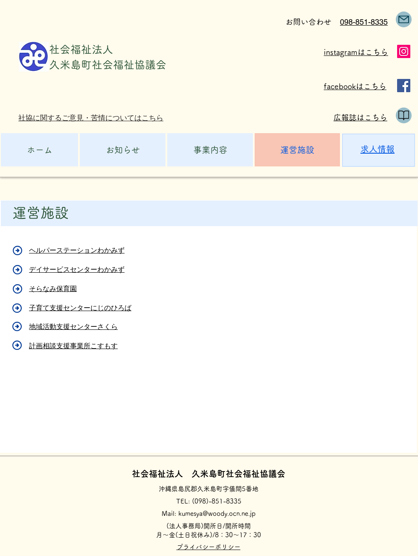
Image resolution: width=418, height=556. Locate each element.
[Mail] (404, 19)
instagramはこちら (356, 52)
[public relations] (404, 115)
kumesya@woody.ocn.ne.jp (216, 513)
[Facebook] (403, 85)
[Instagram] (403, 51)
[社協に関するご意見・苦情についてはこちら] (94, 118)
